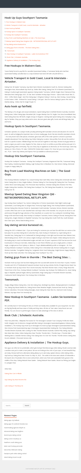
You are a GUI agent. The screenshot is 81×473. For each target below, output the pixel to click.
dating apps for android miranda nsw (16, 424)
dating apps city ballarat (11, 420)
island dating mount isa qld (12, 457)
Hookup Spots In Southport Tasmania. (18, 32)
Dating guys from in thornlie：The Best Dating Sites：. (23, 48)
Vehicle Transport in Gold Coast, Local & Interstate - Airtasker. (26, 25)
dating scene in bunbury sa (12, 439)
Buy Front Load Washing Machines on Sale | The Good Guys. (25, 38)
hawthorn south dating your (13, 442)
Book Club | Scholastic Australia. (17, 57)
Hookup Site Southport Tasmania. (17, 35)
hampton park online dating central (15, 453)
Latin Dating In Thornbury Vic (14, 386)
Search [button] (27, 405)
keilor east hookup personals (13, 446)
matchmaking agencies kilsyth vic (14, 428)
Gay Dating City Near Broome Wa (15, 380)
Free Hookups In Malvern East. (16, 22)
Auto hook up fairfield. (13, 28)
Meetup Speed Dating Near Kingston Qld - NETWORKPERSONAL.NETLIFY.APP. (31, 41)
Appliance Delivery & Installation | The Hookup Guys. (24, 60)
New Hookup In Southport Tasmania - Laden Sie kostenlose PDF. (28, 54)
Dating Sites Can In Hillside (13, 373)
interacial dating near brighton (13, 431)
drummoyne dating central (12, 435)
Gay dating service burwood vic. (16, 44)
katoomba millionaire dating (13, 450)
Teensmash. (11, 51)
